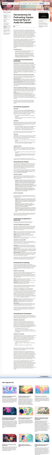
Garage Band (17, 198)
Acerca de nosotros (35, 3)
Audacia (32, 83)
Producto (20, 3)
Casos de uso (25, 3)
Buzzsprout (15, 237)
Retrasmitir (17, 207)
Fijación (30, 3)
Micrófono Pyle (19, 80)
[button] (47, 3)
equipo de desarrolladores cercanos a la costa (24, 171)
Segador (16, 203)
